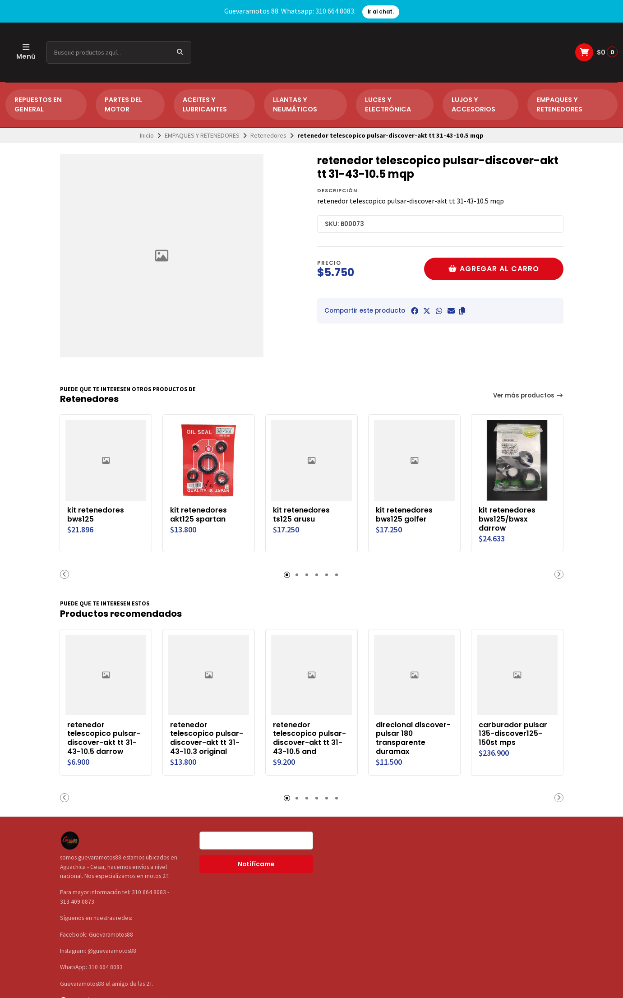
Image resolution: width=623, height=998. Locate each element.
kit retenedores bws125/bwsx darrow (507, 519)
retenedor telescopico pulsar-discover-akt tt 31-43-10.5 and (309, 738)
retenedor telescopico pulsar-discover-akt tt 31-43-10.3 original (207, 738)
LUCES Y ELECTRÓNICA (388, 104)
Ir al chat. (381, 11)
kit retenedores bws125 (96, 515)
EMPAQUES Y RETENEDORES (559, 104)
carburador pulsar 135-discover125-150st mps (513, 734)
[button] (462, 310)
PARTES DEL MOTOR (123, 104)
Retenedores (268, 135)
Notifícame (256, 864)
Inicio (147, 135)
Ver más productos (528, 395)
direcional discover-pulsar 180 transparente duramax (413, 738)
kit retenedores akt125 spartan (199, 515)
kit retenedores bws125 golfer (404, 515)
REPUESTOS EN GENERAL (38, 104)
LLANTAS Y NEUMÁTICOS (295, 104)
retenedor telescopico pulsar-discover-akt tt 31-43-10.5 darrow (104, 738)
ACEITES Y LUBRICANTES (205, 104)
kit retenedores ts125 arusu (301, 515)
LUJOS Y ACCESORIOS (473, 104)
